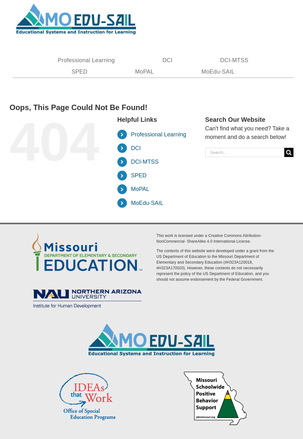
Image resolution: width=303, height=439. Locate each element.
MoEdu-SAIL (147, 203)
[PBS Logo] (215, 372)
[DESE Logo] (87, 232)
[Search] (288, 152)
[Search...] (244, 152)
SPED (139, 175)
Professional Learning (158, 134)
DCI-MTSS (145, 162)
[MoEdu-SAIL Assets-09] (87, 287)
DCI (136, 148)
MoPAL (140, 189)
